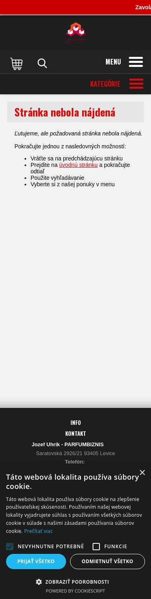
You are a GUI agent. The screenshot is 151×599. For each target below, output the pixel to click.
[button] (10, 547)
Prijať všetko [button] (36, 561)
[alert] (75, 531)
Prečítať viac (38, 531)
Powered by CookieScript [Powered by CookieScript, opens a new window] (75, 591)
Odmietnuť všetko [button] (107, 561)
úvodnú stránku (78, 165)
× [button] (142, 473)
